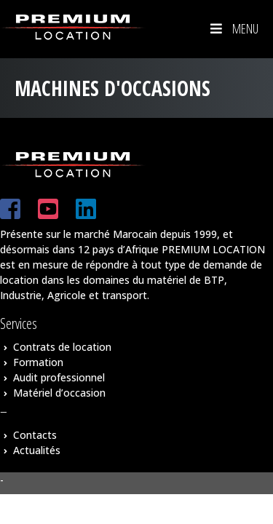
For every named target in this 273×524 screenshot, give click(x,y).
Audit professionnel (59, 377)
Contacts (35, 435)
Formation (38, 362)
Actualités (36, 450)
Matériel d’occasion (59, 393)
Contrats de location (62, 347)
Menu (232, 28)
